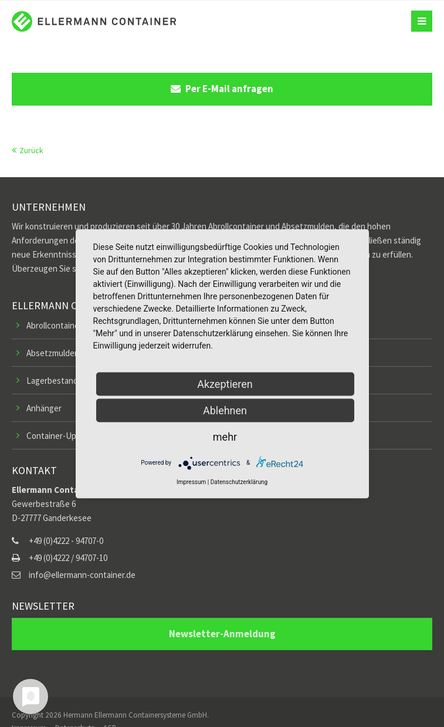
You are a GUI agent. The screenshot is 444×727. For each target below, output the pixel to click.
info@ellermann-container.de (82, 574)
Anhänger (44, 408)
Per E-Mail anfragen (222, 88)
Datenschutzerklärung (239, 481)
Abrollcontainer (54, 325)
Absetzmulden (52, 353)
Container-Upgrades (63, 435)
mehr (225, 436)
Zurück (31, 150)
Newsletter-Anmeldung (222, 633)
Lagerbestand (52, 380)
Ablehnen (225, 410)
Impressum (191, 481)
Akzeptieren (225, 383)
